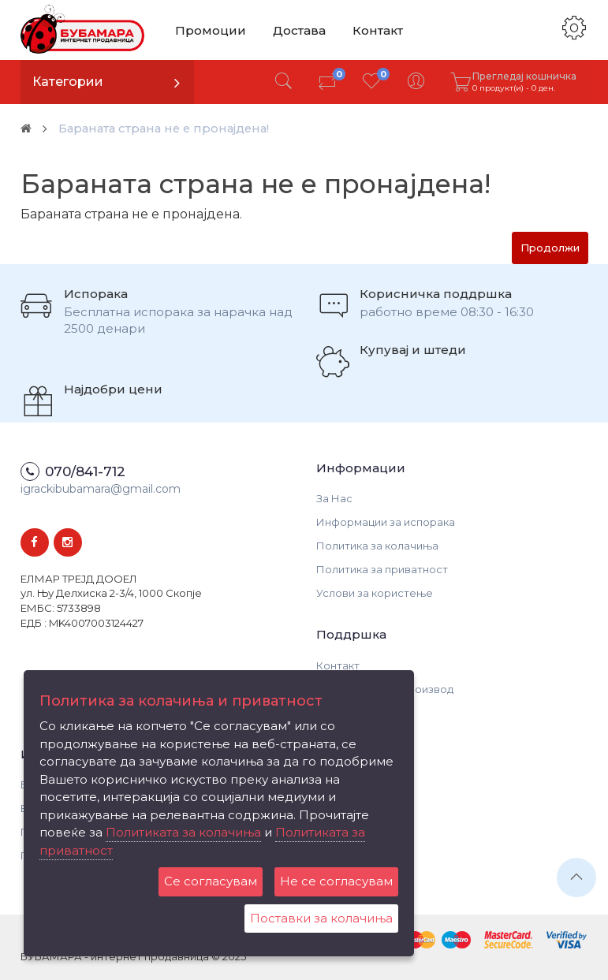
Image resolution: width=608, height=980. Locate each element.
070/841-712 (85, 471)
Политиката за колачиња (183, 832)
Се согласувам (210, 881)
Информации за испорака (385, 522)
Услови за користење (374, 593)
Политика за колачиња (377, 545)
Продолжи (550, 247)
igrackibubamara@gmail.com (101, 489)
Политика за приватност (382, 569)
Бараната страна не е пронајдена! (174, 128)
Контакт (374, 29)
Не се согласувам (336, 881)
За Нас (334, 498)
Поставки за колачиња (321, 918)
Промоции (209, 29)
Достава (297, 29)
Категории (67, 81)
